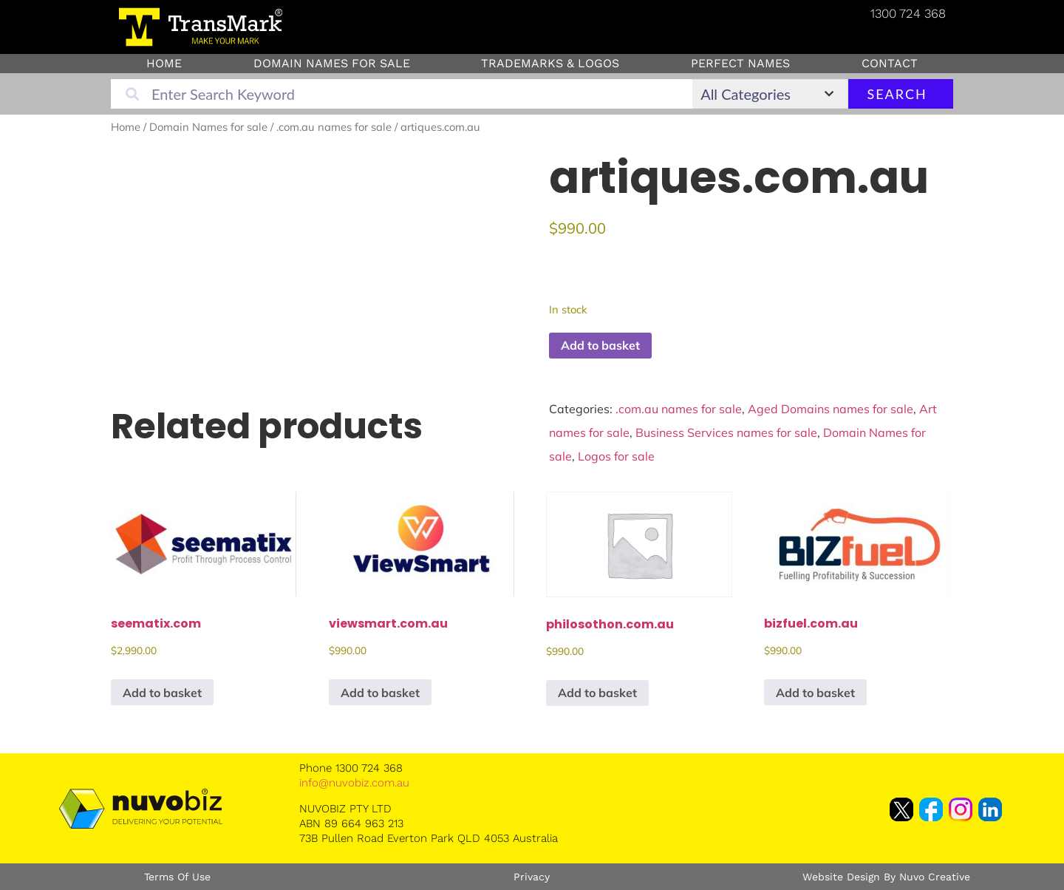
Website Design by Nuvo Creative (886, 877)
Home (164, 63)
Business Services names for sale (726, 432)
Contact (890, 63)
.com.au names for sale (334, 127)
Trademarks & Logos (550, 63)
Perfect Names (740, 63)
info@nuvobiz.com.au (354, 782)
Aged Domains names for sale (830, 408)
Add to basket (600, 345)
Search (897, 94)
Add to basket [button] (162, 692)
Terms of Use (177, 877)
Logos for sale (616, 456)
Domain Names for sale (331, 63)
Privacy (532, 877)
